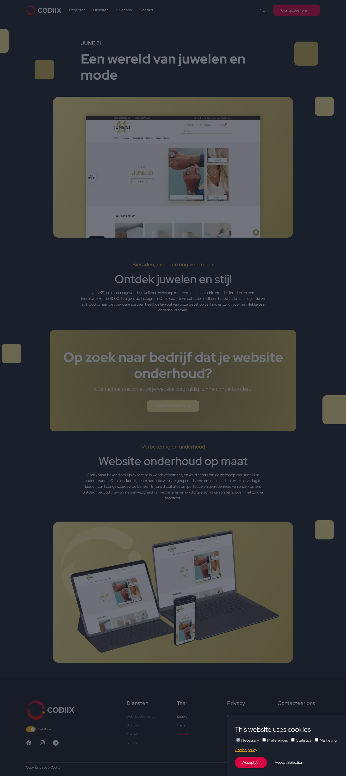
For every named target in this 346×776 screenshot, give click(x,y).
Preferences (275, 740)
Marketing (326, 740)
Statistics (301, 740)
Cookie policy (246, 749)
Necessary (247, 740)
